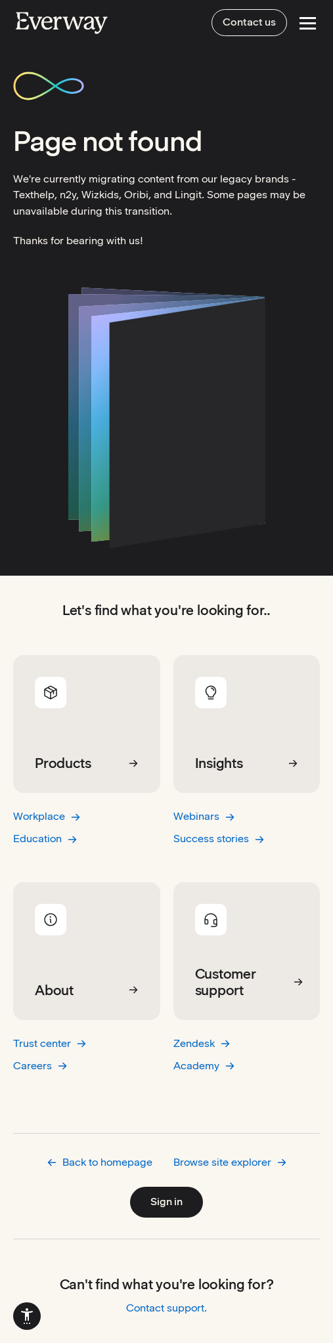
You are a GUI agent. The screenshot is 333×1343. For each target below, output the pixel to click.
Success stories (219, 838)
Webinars (204, 816)
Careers (40, 1065)
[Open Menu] (308, 23)
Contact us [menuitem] (249, 22)
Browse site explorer (230, 1162)
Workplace (47, 816)
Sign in (166, 1201)
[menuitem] (27, 1316)
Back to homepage (99, 1162)
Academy (204, 1065)
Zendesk (202, 1043)
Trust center (50, 1043)
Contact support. (166, 1308)
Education (45, 838)
